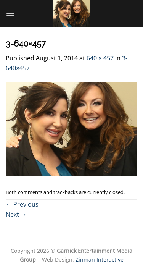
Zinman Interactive (100, 259)
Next (16, 214)
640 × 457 (100, 58)
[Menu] (10, 13)
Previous (22, 204)
